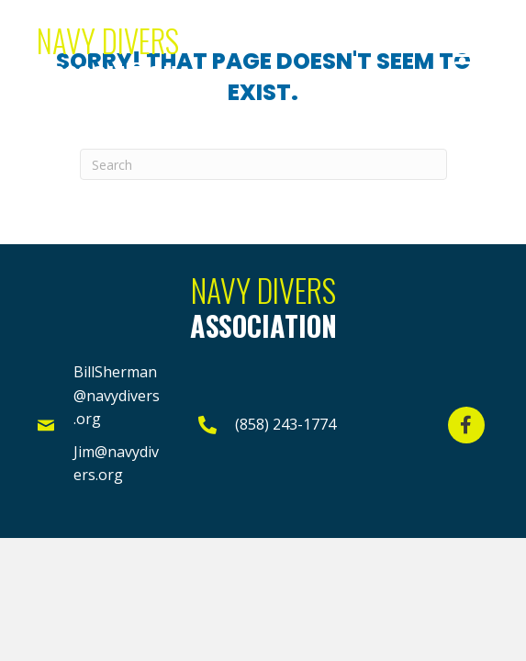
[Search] (263, 164)
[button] (468, 56)
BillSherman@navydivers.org (116, 395)
